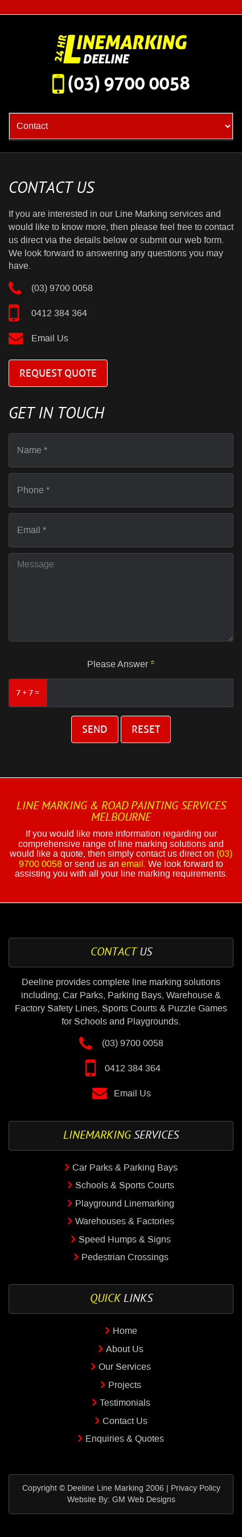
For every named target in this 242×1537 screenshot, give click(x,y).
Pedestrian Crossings (125, 1257)
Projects (124, 1385)
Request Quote (58, 373)
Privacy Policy (195, 1488)
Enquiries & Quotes (124, 1439)
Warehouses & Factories (124, 1221)
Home (125, 1331)
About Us (124, 1349)
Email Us (49, 338)
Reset (146, 729)
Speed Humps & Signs (125, 1239)
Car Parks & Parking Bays (125, 1167)
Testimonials (125, 1403)
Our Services (125, 1367)
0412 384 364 (59, 313)
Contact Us (124, 1421)
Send (95, 729)
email (132, 864)
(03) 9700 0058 (129, 83)
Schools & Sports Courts (124, 1185)
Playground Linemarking (124, 1203)
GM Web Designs (143, 1500)
